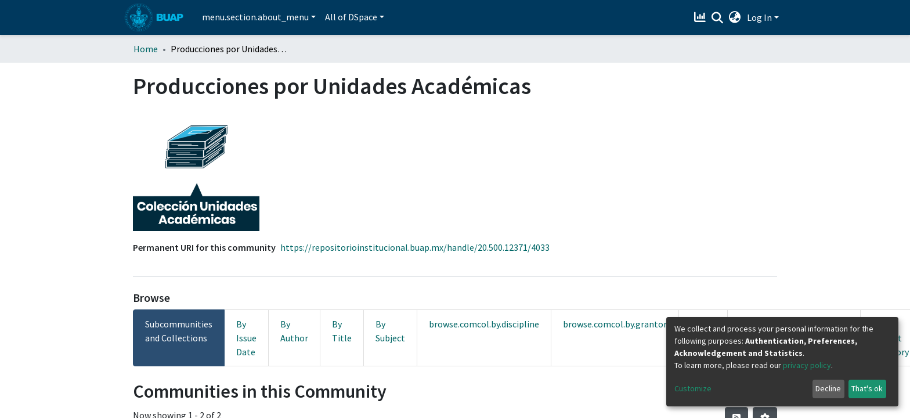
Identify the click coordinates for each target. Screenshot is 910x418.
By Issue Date (246, 338)
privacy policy (807, 365)
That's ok (867, 388)
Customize (693, 388)
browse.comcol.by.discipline (484, 324)
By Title (342, 331)
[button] (735, 17)
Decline (828, 388)
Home (145, 49)
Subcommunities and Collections (178, 331)
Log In (759, 17)
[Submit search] (717, 18)
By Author (294, 331)
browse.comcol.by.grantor (615, 324)
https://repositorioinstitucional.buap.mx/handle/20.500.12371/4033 (415, 247)
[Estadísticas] (701, 17)
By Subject (390, 331)
